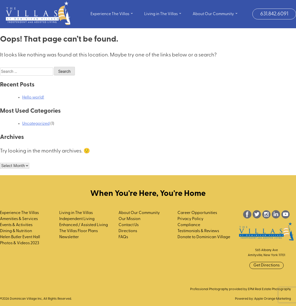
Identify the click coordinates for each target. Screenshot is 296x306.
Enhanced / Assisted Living (83, 225)
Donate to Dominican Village (203, 237)
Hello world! (33, 98)
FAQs (123, 237)
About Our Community (215, 13)
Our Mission (129, 219)
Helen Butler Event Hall (20, 237)
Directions (128, 231)
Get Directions (266, 265)
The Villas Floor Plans (78, 231)
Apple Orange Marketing (272, 298)
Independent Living (77, 219)
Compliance (188, 225)
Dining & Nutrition (16, 231)
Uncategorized (36, 124)
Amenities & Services (19, 219)
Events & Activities (16, 225)
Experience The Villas (112, 13)
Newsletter (69, 237)
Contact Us (129, 225)
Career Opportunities (197, 213)
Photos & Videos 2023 (19, 243)
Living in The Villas (163, 13)
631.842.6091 (274, 14)
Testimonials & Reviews (198, 231)
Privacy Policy (190, 219)
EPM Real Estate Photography (269, 289)
